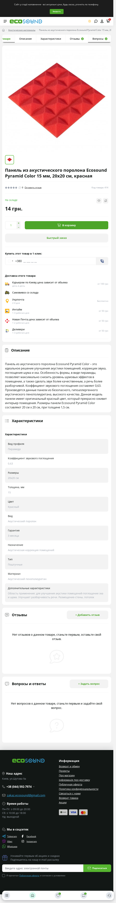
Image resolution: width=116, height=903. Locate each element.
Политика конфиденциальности (78, 789)
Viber (7, 841)
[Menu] (5, 21)
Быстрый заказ (57, 238)
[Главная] (32, 895)
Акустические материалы (21, 30)
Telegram (9, 836)
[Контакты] (109, 895)
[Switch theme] (89, 21)
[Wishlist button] (99, 200)
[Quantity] (11, 225)
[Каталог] (7, 895)
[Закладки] (58, 895)
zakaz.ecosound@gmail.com (26, 795)
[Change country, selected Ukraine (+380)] (13, 261)
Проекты (64, 771)
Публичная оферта (70, 784)
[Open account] (101, 21)
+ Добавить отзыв (87, 615)
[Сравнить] (83, 895)
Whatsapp (9, 846)
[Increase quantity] (18, 223)
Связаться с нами (70, 793)
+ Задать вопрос (89, 683)
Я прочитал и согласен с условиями (35, 875)
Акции (63, 802)
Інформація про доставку (74, 780)
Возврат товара (68, 798)
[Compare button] (105, 200)
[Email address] (42, 868)
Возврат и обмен (69, 766)
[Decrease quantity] (18, 227)
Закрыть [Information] (57, 11)
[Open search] (96, 21)
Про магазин (67, 775)
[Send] (102, 261)
